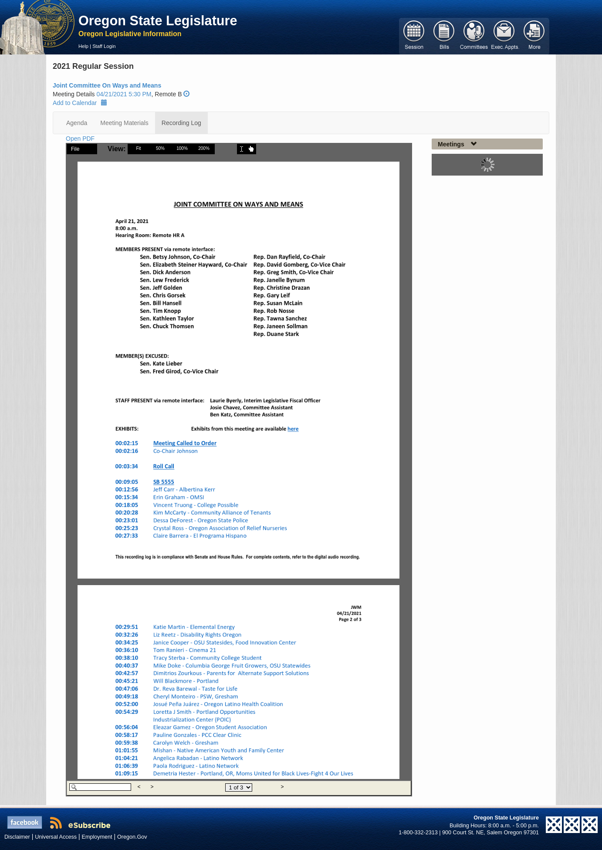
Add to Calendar (80, 102)
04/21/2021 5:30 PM (123, 94)
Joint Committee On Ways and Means (107, 85)
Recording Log (181, 122)
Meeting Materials (124, 122)
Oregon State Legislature (157, 20)
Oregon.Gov (132, 837)
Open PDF (80, 138)
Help (83, 46)
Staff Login (103, 46)
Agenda (76, 122)
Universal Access (56, 837)
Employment (97, 837)
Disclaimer (17, 837)
